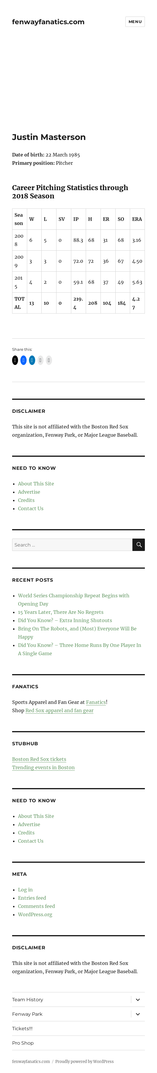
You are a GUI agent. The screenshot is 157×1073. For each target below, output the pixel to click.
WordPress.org (35, 914)
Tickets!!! (22, 1028)
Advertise (29, 492)
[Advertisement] (79, 88)
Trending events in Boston (43, 767)
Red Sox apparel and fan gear (59, 710)
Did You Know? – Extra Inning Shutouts (65, 620)
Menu (135, 21)
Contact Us (30, 508)
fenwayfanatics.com (48, 22)
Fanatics (96, 702)
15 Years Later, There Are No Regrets (60, 612)
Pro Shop (23, 1043)
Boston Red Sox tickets (39, 759)
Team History (27, 999)
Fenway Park (27, 1014)
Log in (25, 890)
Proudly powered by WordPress (84, 1061)
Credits (26, 500)
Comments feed (36, 906)
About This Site (36, 484)
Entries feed (32, 898)
